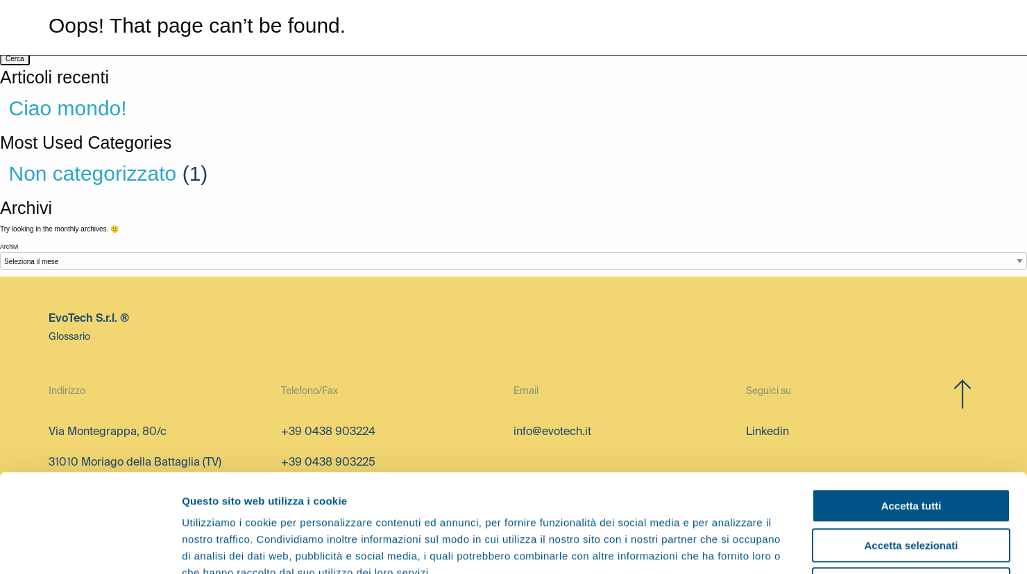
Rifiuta (911, 486)
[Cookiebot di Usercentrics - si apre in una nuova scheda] (90, 546)
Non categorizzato (93, 173)
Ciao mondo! (68, 108)
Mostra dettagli (730, 546)
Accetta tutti (911, 407)
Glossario (69, 337)
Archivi (9, 246)
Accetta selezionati (911, 447)
